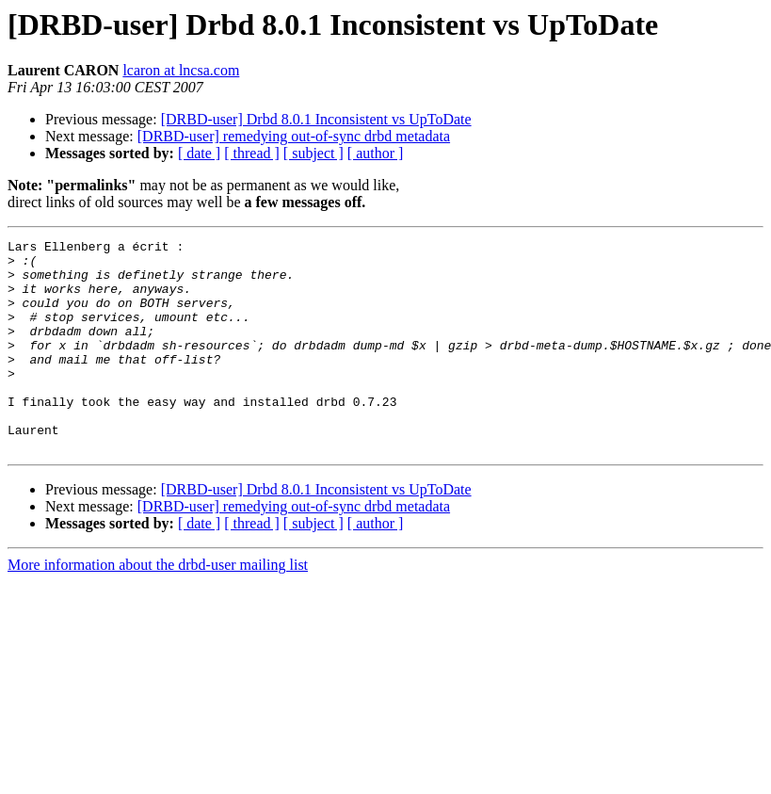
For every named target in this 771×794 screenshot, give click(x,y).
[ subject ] (313, 153)
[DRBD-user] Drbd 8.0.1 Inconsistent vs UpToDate (316, 119)
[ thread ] (252, 153)
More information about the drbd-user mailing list (158, 607)
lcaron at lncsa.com (180, 70)
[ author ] (375, 153)
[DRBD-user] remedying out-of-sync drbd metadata (293, 136)
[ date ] (199, 153)
